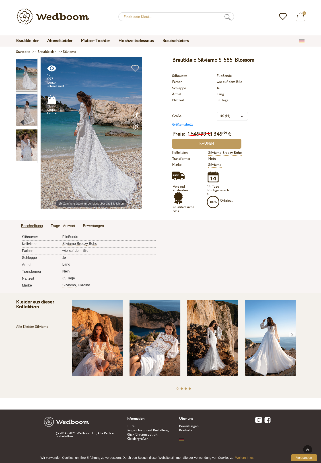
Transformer (181, 159)
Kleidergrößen (137, 438)
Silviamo (215, 164)
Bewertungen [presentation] (93, 226)
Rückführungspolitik (142, 434)
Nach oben (307, 449)
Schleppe (179, 88)
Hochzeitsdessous (136, 41)
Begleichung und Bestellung (148, 430)
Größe (177, 116)
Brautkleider (27, 41)
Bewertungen (189, 426)
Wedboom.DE (86, 433)
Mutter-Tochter (95, 41)
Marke (177, 165)
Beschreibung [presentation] (32, 226)
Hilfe (131, 426)
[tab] (31, 226)
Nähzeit (178, 100)
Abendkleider (59, 41)
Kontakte (185, 430)
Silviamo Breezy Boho (225, 152)
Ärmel (176, 94)
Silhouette (179, 76)
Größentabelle (182, 124)
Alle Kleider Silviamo (32, 326)
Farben (177, 82)
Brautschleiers (175, 41)
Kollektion (180, 153)
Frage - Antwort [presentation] (63, 226)
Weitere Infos (244, 457)
